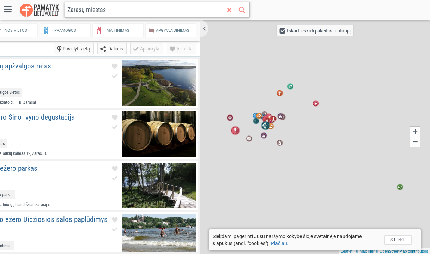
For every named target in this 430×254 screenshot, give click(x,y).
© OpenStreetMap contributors (402, 251)
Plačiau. (298, 243)
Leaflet (346, 251)
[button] (228, 28)
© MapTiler (365, 251)
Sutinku (403, 239)
